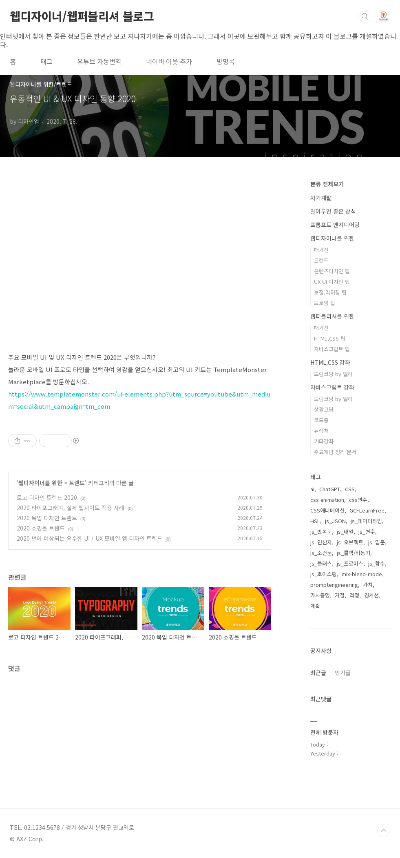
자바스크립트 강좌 (332, 387)
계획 (315, 606)
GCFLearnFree (367, 510)
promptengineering (334, 584)
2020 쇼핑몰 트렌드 (41, 528)
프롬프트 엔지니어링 (335, 225)
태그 (46, 61)
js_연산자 (321, 542)
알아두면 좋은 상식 (333, 211)
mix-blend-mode (362, 574)
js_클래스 (321, 563)
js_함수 (376, 563)
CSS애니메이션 (327, 510)
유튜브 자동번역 (99, 61)
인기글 (343, 673)
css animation (327, 500)
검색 (365, 16)
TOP (383, 830)
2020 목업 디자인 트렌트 (47, 518)
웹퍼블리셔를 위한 (332, 316)
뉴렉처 (321, 431)
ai (312, 489)
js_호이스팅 (323, 574)
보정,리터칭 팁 (330, 292)
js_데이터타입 (366, 521)
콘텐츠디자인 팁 (332, 271)
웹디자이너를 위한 (40, 483)
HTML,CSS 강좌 (330, 362)
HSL (315, 521)
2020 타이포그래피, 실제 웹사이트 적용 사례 (70, 508)
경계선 (371, 595)
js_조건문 (321, 553)
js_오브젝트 (350, 542)
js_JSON (335, 521)
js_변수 (366, 531)
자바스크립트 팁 (332, 349)
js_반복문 (321, 531)
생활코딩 (324, 409)
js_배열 (345, 531)
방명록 (226, 61)
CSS (350, 489)
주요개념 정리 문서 (335, 452)
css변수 (358, 500)
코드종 (321, 420)
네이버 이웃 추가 (169, 61)
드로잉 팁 (324, 303)
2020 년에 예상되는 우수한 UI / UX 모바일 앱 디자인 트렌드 (89, 538)
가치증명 (320, 595)
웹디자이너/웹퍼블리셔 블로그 (82, 15)
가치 (368, 584)
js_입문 (376, 542)
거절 (340, 595)
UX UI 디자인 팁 (332, 281)
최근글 (318, 673)
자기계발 (320, 198)
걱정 (354, 595)
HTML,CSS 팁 (329, 338)
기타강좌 (324, 441)
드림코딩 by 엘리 (333, 374)
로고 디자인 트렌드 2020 (47, 497)
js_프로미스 (350, 563)
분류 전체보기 (327, 184)
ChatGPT (329, 489)
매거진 (321, 250)
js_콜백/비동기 (353, 553)
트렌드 (77, 483)
